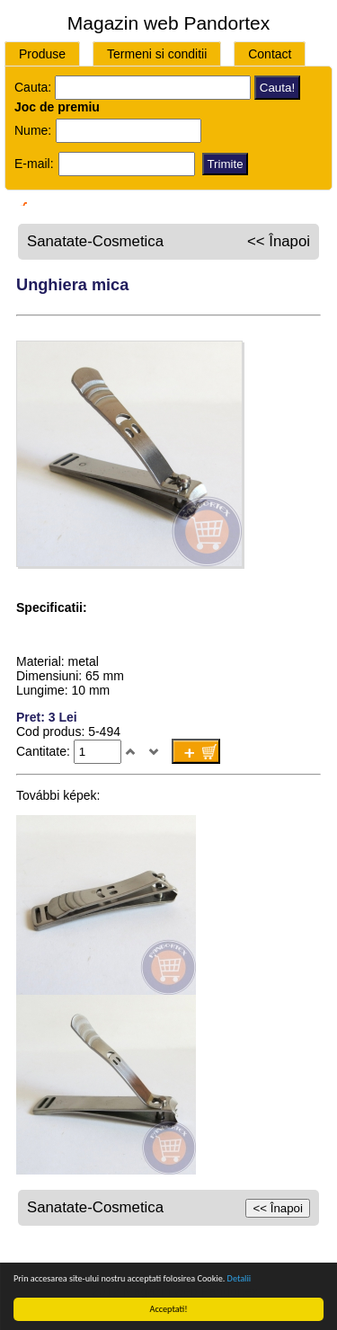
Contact (269, 54)
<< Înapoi (278, 241)
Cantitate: (45, 751)
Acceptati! (169, 1309)
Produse (42, 54)
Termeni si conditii (157, 54)
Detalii (239, 1278)
